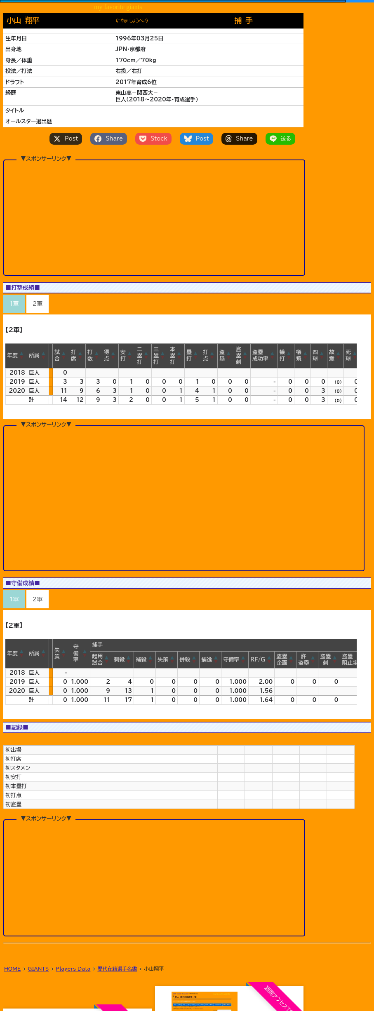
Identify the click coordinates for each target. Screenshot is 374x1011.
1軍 (14, 304)
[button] (21, 356)
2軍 (38, 304)
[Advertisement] (154, 204)
